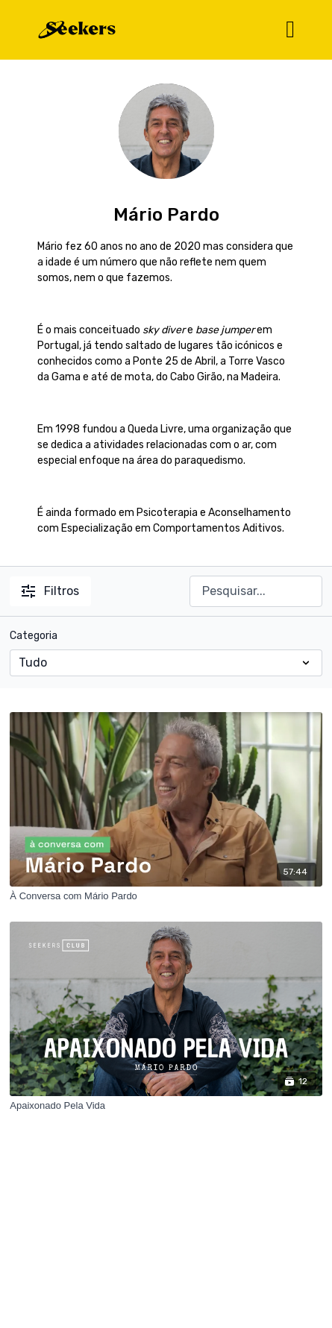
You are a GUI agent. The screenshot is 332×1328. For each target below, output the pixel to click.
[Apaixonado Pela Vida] (166, 1105)
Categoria (33, 635)
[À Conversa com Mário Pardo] (166, 896)
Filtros (50, 591)
